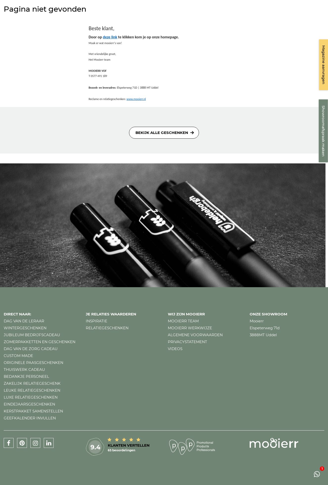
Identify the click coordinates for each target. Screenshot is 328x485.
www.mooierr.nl (136, 99)
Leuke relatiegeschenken (32, 390)
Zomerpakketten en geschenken (39, 341)
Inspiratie (96, 321)
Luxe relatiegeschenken (31, 397)
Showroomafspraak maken (323, 130)
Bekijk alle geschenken (161, 132)
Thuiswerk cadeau (24, 369)
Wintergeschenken (25, 328)
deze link (110, 37)
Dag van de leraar (24, 321)
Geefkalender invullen (30, 418)
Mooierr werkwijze (190, 328)
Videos (175, 348)
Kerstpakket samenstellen (33, 411)
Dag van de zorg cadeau (31, 348)
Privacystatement (187, 341)
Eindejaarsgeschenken (29, 404)
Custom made (18, 355)
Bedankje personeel (26, 376)
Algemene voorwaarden (195, 334)
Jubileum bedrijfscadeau (32, 334)
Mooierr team (183, 321)
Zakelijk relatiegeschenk (32, 383)
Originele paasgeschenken (33, 362)
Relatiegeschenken (107, 328)
